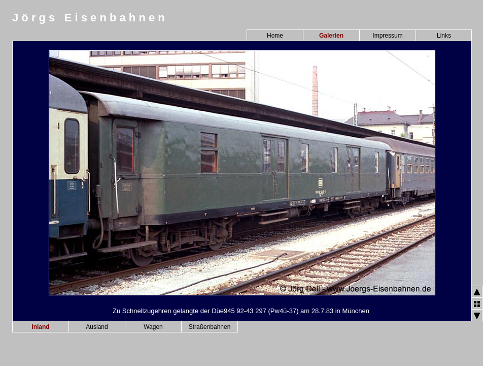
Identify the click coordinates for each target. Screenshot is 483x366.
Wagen (153, 326)
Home (275, 35)
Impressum (387, 35)
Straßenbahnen (210, 326)
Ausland (97, 326)
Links (444, 35)
